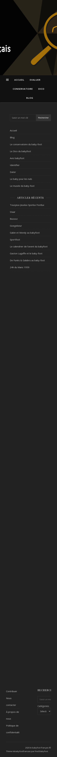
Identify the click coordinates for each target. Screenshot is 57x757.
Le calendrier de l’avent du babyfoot (29, 246)
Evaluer (35, 79)
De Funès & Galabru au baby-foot (27, 260)
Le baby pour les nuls (21, 178)
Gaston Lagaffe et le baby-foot (26, 253)
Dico (41, 88)
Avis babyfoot (17, 158)
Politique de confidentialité (13, 729)
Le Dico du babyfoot (20, 151)
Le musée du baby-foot (22, 185)
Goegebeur (16, 225)
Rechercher (43, 118)
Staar (12, 211)
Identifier (15, 165)
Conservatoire (23, 88)
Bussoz (14, 218)
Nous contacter (11, 701)
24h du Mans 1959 (19, 267)
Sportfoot (15, 239)
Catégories (43, 705)
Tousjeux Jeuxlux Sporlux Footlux (27, 204)
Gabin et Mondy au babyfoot (25, 232)
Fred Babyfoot (41, 751)
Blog (29, 97)
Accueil (19, 79)
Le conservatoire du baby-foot (26, 144)
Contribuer (11, 691)
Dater (13, 171)
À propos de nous (12, 715)
